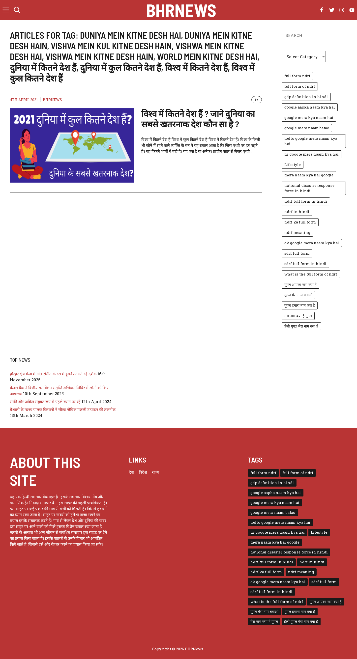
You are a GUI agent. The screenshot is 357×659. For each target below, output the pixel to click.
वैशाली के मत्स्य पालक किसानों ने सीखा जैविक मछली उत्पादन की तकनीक (63, 409)
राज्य (155, 472)
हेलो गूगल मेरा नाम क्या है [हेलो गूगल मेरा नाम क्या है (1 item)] (301, 326)
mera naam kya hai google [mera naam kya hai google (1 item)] (308, 175)
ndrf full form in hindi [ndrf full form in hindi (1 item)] (305, 201)
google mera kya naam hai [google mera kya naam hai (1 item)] (308, 117)
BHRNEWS (52, 99)
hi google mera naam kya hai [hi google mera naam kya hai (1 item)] (311, 154)
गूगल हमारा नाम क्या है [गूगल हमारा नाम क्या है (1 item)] (299, 305)
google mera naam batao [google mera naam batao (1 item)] (306, 128)
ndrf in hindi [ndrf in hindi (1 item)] (296, 211)
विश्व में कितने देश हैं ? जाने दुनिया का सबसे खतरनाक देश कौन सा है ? (198, 118)
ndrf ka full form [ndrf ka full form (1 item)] (300, 222)
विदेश (143, 472)
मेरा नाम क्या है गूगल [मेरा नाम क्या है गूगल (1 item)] (298, 315)
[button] (17, 10)
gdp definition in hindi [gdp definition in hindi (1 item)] (306, 96)
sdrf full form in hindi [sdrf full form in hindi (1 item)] (305, 263)
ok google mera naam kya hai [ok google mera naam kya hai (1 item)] (311, 243)
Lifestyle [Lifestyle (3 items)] (292, 164)
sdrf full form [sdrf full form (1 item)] (297, 253)
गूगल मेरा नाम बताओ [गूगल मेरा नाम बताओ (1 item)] (298, 295)
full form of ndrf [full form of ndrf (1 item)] (299, 86)
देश (257, 99)
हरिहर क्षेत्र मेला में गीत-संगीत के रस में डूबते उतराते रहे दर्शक (53, 373)
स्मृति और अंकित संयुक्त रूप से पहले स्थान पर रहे (45, 401)
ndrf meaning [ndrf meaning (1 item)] (297, 232)
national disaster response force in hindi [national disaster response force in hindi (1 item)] (309, 188)
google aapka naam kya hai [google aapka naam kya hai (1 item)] (309, 107)
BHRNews (181, 10)
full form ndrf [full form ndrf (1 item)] (297, 76)
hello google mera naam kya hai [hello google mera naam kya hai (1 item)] (310, 141)
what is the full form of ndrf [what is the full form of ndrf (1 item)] (310, 274)
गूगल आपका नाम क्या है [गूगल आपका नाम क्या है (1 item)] (300, 284)
